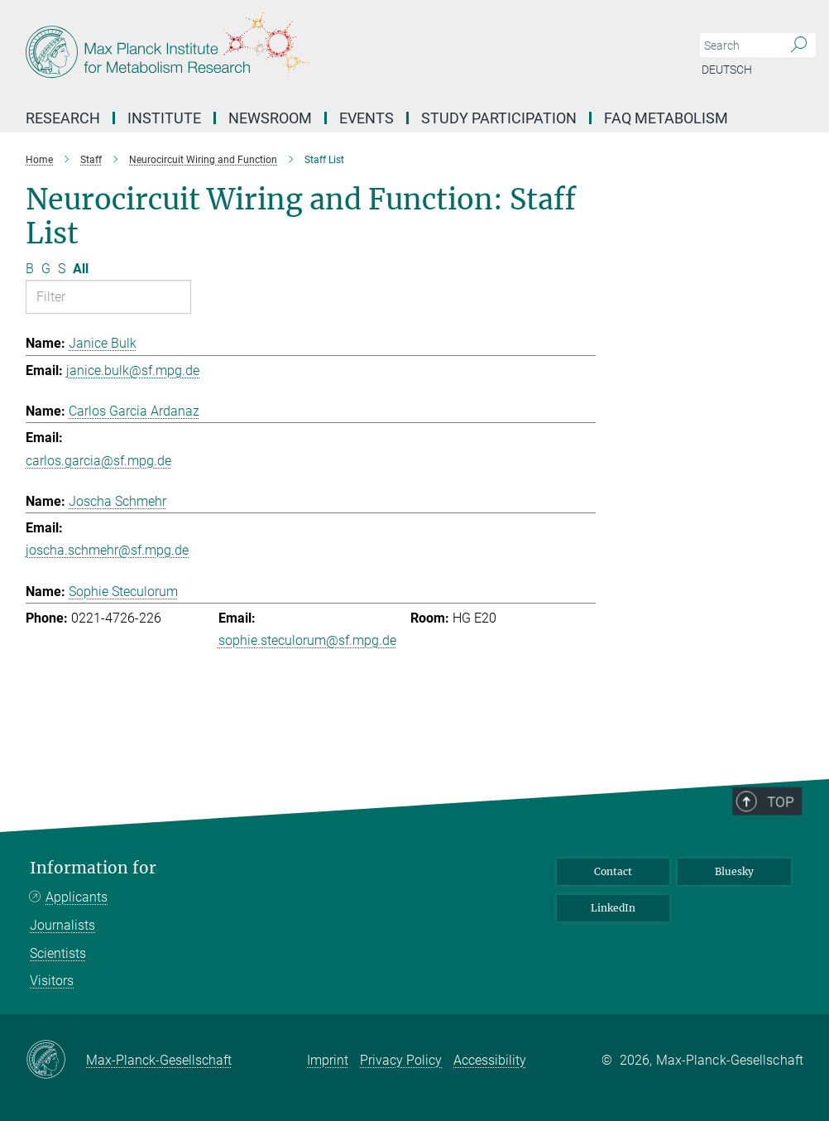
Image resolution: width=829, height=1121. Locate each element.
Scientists (58, 953)
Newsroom (270, 118)
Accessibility (489, 1060)
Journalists (62, 925)
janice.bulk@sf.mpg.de (132, 370)
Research (63, 118)
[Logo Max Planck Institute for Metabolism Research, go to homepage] (336, 49)
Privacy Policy (401, 1060)
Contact (613, 871)
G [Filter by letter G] (45, 269)
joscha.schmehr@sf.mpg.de (107, 550)
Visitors (52, 981)
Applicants (77, 897)
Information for (93, 868)
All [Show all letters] (81, 269)
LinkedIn (613, 908)
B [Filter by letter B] (30, 269)
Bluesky (734, 871)
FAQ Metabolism (666, 118)
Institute (164, 118)
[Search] (799, 45)
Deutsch (727, 69)
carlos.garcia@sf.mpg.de (98, 461)
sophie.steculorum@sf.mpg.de (307, 640)
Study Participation (499, 118)
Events (366, 118)
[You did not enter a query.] (739, 45)
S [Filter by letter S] (61, 269)
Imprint (327, 1060)
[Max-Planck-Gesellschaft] (56, 1060)
